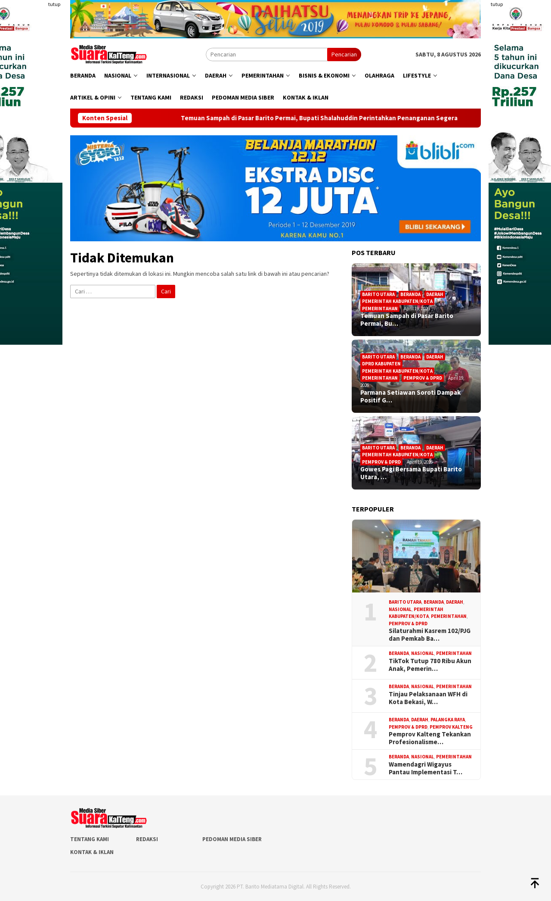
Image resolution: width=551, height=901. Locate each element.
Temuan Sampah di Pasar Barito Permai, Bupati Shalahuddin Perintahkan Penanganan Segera (336, 118)
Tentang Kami (89, 839)
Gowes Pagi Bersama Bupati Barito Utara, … (411, 473)
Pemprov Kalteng (451, 727)
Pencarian (344, 54)
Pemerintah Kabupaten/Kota (397, 301)
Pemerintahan (380, 309)
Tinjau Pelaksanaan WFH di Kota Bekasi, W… (428, 698)
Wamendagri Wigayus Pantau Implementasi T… (425, 768)
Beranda (410, 294)
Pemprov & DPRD (422, 378)
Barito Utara (378, 294)
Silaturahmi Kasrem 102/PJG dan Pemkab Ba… (430, 634)
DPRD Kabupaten (381, 364)
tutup (54, 4)
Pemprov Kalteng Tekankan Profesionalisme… (430, 738)
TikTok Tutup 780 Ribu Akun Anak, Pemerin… (430, 665)
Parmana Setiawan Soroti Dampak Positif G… (410, 396)
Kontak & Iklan (92, 852)
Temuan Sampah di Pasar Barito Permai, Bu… (406, 319)
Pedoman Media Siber (232, 839)
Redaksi (147, 839)
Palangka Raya (447, 720)
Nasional (400, 609)
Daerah (434, 294)
